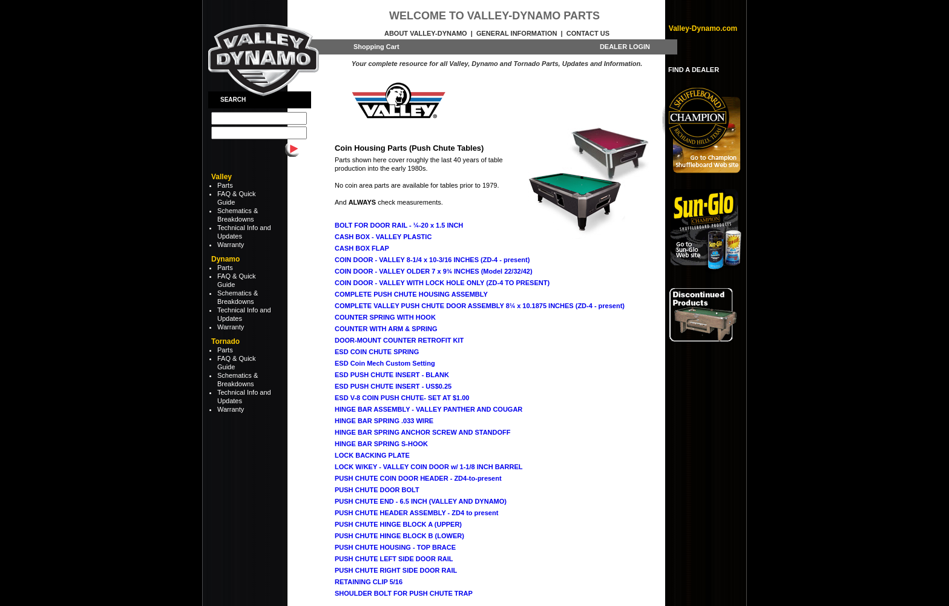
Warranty (230, 244)
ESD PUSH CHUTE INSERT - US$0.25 (393, 386)
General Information (516, 33)
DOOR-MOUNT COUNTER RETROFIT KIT (399, 340)
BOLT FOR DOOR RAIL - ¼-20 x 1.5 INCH (399, 225)
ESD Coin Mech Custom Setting (385, 363)
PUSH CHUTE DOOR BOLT (377, 489)
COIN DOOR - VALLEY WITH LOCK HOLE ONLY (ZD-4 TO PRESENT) (442, 282)
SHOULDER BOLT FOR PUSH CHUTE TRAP (404, 593)
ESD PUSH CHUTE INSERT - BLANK (392, 374)
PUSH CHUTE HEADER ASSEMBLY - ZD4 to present (416, 512)
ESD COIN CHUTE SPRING (377, 351)
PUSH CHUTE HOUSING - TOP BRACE (395, 547)
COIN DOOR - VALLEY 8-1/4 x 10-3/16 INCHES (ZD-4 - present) (432, 259)
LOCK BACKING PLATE (372, 455)
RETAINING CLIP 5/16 (368, 581)
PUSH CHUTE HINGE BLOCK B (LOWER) (399, 535)
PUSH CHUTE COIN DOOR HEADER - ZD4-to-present (418, 478)
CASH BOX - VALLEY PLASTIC (383, 236)
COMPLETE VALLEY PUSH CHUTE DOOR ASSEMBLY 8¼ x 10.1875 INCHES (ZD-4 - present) (480, 305)
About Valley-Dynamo (425, 33)
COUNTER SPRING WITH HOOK (385, 317)
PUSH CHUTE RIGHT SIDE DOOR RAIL (396, 570)
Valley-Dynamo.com (703, 28)
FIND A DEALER (693, 69)
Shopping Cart (376, 46)
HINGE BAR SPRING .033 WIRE (384, 420)
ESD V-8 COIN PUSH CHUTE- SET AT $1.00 (402, 397)
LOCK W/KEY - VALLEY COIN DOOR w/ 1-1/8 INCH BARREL (428, 466)
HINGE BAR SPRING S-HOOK (381, 443)
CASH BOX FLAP (362, 248)
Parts (225, 185)
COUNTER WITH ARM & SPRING (386, 328)
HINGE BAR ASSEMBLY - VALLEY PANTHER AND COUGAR (428, 409)
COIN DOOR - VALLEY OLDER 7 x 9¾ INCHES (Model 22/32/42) (434, 271)
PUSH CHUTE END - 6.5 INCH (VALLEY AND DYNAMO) (421, 501)
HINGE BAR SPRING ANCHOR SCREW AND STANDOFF (422, 432)
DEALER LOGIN (625, 46)
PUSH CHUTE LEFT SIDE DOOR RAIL (394, 558)
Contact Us (587, 33)
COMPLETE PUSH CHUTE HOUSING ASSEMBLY (411, 294)
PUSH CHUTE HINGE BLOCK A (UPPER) (398, 524)
